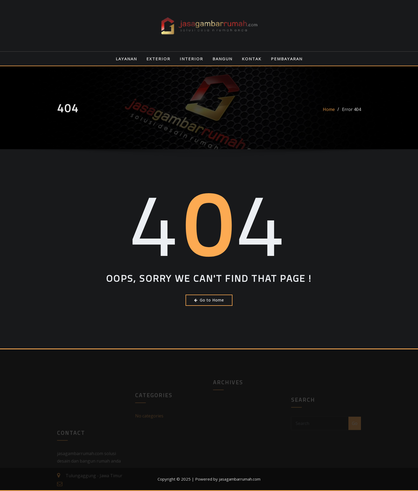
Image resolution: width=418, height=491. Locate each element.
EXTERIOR (158, 58)
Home (329, 112)
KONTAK (252, 58)
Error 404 (351, 112)
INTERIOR (191, 58)
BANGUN (222, 58)
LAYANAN (126, 58)
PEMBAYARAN (287, 58)
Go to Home (209, 300)
